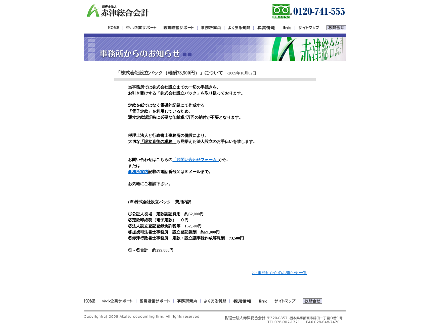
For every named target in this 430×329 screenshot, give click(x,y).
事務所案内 (138, 171)
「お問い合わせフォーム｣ (195, 159)
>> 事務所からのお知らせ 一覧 (279, 272)
